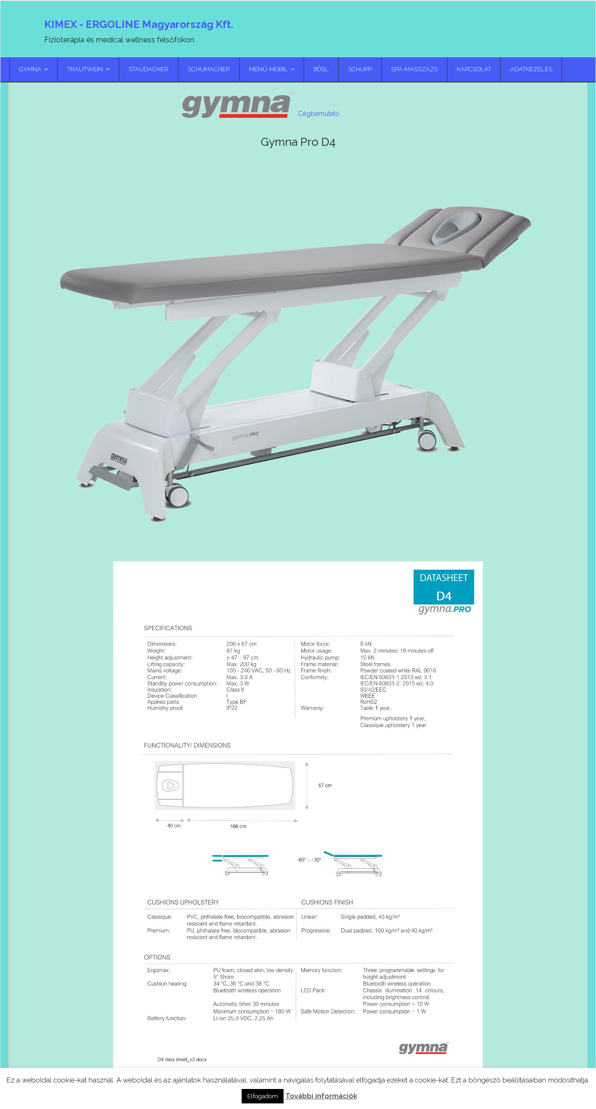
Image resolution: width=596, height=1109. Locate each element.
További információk (321, 1096)
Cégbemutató (318, 113)
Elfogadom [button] (262, 1096)
